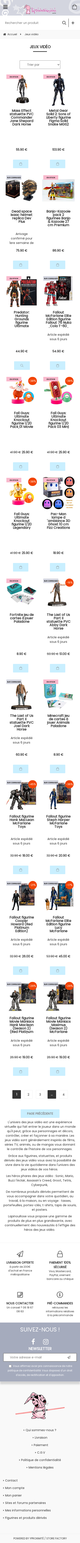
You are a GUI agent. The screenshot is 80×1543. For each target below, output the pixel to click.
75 (21, 250)
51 (65, 654)
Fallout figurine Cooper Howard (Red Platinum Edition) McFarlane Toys (21, 924)
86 (58, 250)
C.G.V (41, 1452)
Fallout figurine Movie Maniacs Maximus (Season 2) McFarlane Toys (58, 1025)
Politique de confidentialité (41, 1460)
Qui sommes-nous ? (41, 1430)
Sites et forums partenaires (25, 1503)
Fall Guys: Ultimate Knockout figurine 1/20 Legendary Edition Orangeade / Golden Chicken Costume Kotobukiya (21, 520)
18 (58, 553)
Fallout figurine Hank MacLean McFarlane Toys (21, 822)
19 (27, 1057)
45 (64, 956)
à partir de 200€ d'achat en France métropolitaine (20, 1263)
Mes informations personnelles (28, 1510)
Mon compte (15, 1488)
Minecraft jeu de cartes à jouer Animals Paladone (58, 721)
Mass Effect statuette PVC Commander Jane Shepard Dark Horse (21, 117)
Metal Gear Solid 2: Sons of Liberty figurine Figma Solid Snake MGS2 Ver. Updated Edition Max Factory (58, 117)
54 (58, 351)
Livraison (41, 1437)
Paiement (41, 1445)
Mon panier (13, 1495)
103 (58, 149)
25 (27, 452)
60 (53, 654)
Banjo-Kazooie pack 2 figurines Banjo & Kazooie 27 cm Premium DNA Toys (58, 218)
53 (52, 956)
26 (27, 956)
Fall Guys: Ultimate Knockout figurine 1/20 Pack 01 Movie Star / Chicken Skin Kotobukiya (22, 420)
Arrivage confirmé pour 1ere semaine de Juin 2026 (21, 238)
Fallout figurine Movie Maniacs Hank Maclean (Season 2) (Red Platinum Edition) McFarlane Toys (21, 1025)
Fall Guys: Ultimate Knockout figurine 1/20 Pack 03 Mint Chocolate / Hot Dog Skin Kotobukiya (58, 420)
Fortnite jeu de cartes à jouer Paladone (22, 618)
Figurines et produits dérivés (26, 1518)
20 (64, 855)
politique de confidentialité (24, 1370)
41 (15, 452)
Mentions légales (41, 1467)
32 (16, 855)
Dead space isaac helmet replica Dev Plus (21, 217)
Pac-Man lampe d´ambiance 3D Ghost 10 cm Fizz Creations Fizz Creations (58, 520)
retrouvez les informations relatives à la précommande (60, 1304)
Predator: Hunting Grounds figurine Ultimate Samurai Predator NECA (21, 319)
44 (22, 351)
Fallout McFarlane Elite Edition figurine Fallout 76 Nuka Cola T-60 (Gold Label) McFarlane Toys (58, 319)
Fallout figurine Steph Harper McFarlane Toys (58, 822)
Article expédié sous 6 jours (58, 337)
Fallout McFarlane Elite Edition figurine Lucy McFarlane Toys (58, 924)
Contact (11, 1480)
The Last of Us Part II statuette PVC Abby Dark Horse (58, 621)
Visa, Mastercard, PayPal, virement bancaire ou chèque (60, 1266)
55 (21, 149)
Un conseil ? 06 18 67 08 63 (20, 1302)
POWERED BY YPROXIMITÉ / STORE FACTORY (40, 1538)
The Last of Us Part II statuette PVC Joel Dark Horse (21, 722)
